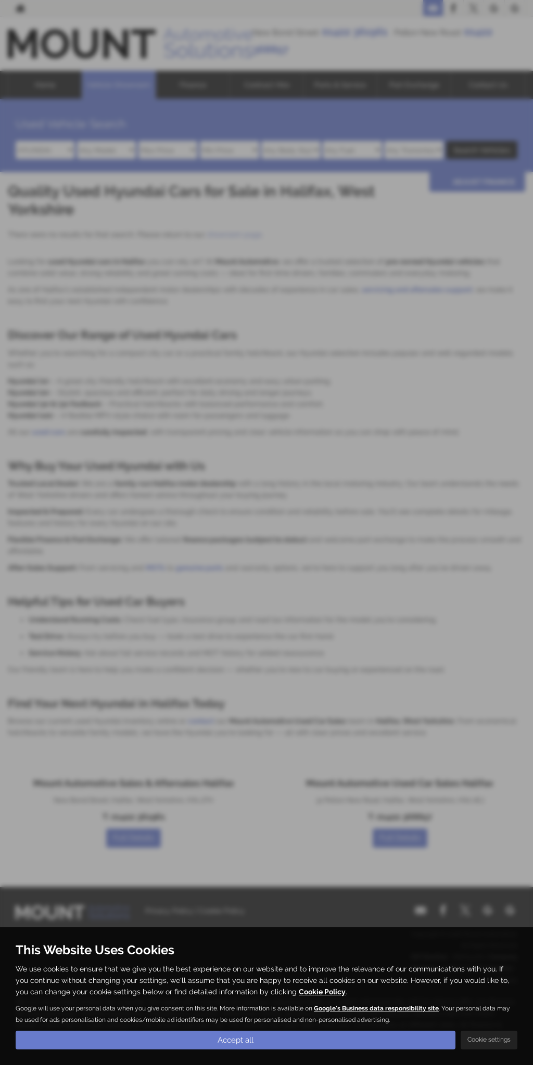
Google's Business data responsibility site (376, 1007)
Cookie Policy (322, 991)
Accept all (236, 1039)
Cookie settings (489, 1039)
